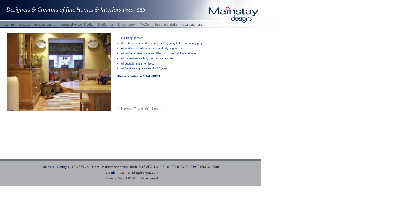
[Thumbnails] (141, 108)
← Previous (124, 108)
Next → (156, 108)
